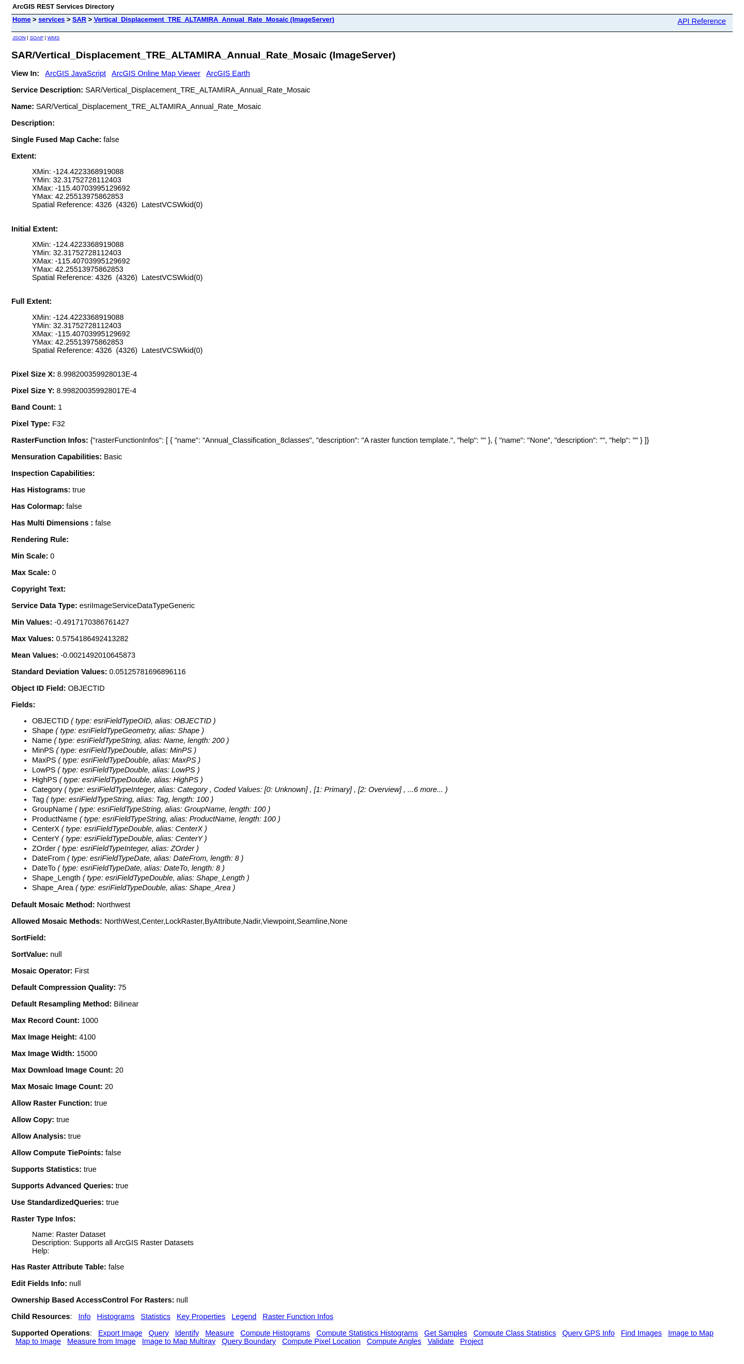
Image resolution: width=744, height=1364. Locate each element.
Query (159, 1333)
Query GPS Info (588, 1333)
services (51, 19)
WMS (53, 37)
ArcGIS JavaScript (75, 73)
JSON (19, 37)
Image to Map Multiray (178, 1341)
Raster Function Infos (297, 1316)
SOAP (36, 37)
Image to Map (691, 1333)
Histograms (116, 1316)
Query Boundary (249, 1341)
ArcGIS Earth (228, 73)
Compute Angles (394, 1341)
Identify (187, 1333)
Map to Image (38, 1341)
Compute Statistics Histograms (367, 1333)
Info (85, 1316)
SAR (79, 19)
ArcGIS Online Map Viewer (156, 73)
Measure (219, 1333)
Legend (243, 1316)
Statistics (156, 1316)
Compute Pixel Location (321, 1341)
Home (21, 19)
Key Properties (201, 1316)
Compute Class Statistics (514, 1333)
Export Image (120, 1333)
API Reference (701, 21)
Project (471, 1341)
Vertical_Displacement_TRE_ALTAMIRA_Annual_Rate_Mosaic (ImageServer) (214, 19)
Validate (441, 1341)
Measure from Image (101, 1341)
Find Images (641, 1333)
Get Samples (445, 1333)
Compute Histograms (275, 1333)
